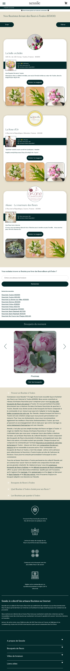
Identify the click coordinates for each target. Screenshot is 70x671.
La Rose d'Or (12, 129)
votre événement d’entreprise (18, 425)
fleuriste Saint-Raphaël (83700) (14, 311)
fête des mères (29, 474)
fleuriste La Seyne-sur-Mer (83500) (15, 299)
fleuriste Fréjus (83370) (11, 307)
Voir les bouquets (35, 382)
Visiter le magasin (35, 82)
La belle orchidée (14, 53)
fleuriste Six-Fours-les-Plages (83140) (16, 316)
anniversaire (37, 472)
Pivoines (35, 376)
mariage (24, 472)
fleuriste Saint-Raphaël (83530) (14, 314)
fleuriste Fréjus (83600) (11, 304)
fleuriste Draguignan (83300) (13, 309)
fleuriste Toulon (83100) (11, 297)
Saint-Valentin (14, 474)
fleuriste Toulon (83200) (11, 295)
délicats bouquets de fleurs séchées (47, 467)
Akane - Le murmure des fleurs (21, 205)
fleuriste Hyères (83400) (11, 302)
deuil (50, 472)
